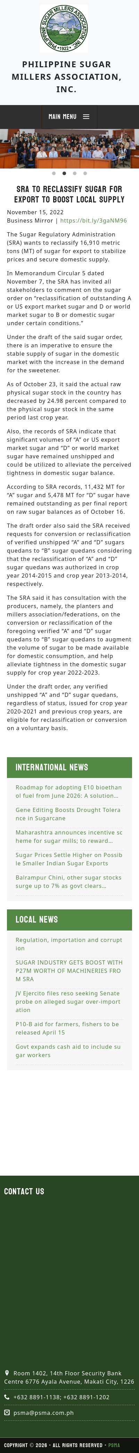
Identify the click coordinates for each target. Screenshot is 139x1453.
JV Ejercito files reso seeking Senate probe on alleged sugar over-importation (68, 1001)
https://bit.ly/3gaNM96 (93, 220)
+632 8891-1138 (37, 1397)
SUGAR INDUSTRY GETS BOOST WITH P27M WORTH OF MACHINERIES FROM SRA (69, 971)
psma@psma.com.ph (44, 1413)
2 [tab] (64, 173)
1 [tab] (53, 173)
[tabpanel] (69, 148)
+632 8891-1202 (87, 1397)
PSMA (114, 1445)
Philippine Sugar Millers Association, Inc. (66, 76)
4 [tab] (85, 173)
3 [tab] (74, 173)
